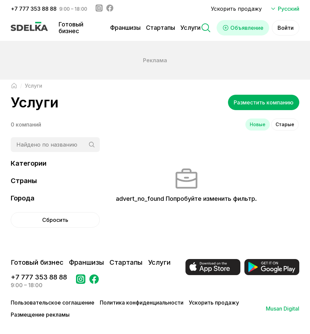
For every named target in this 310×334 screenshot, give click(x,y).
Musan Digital (282, 308)
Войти (286, 27)
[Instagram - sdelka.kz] (99, 8)
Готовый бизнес (71, 27)
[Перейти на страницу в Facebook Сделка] (94, 281)
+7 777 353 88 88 (34, 8)
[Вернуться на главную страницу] (14, 85)
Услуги (190, 27)
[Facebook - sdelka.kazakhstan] (110, 8)
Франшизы (125, 27)
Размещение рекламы (40, 314)
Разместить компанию (264, 102)
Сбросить (55, 220)
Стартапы (160, 27)
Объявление (242, 27)
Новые (257, 124)
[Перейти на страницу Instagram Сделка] (80, 281)
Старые (285, 124)
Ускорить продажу (236, 8)
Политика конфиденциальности (141, 302)
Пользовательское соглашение (52, 302)
